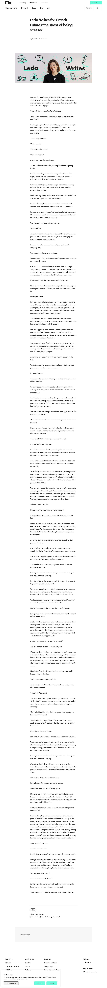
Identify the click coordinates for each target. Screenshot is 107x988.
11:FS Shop (8, 970)
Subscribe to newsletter (90, 972)
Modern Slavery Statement (52, 970)
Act (48, 8)
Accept (52, 983)
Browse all (24, 8)
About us (27, 963)
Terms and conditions (50, 963)
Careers (27, 966)
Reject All (39, 983)
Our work (8, 963)
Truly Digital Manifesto (12, 966)
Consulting (22, 3)
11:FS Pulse (33, 3)
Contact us (28, 970)
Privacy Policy (48, 966)
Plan (41, 8)
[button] (44, 2)
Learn (34, 8)
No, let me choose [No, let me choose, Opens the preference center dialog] (11, 983)
